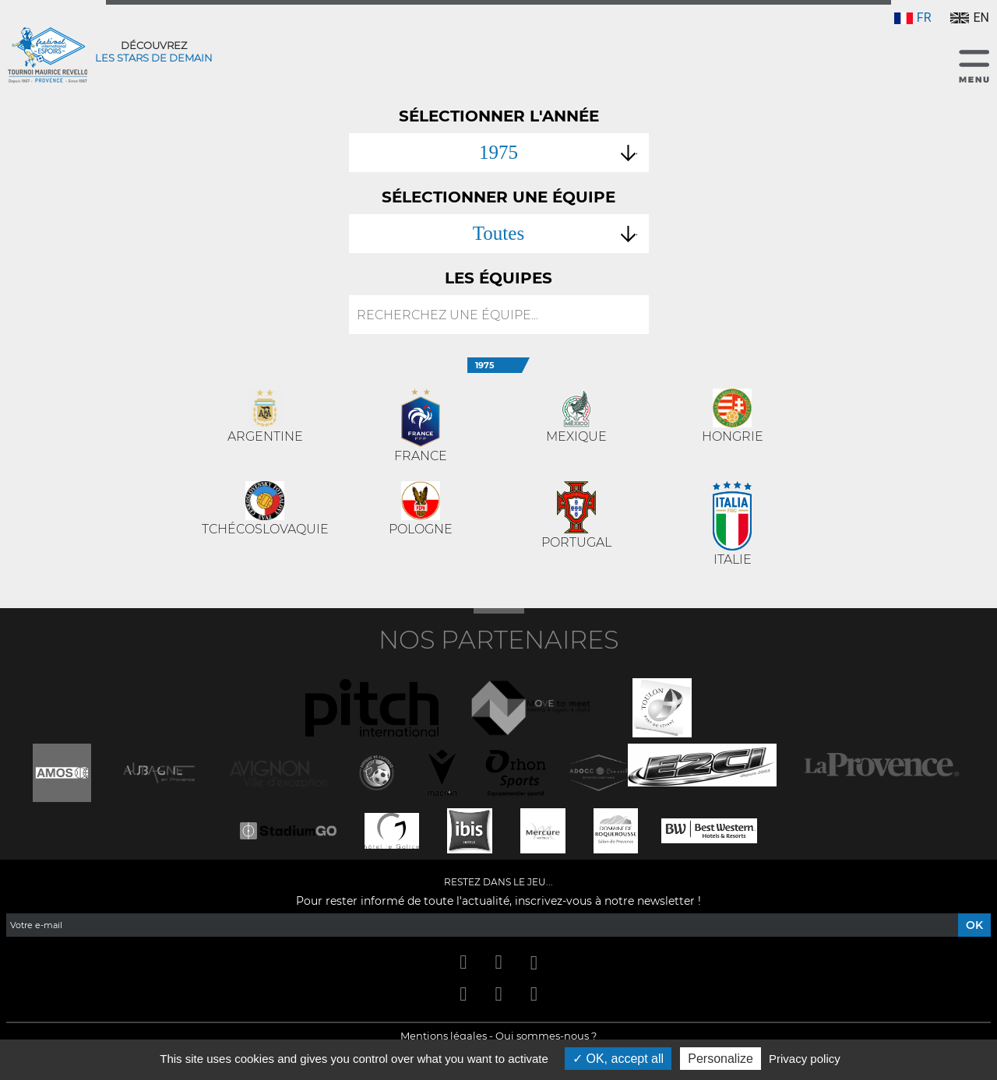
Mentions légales (443, 1035)
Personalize (720, 1058)
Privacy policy (804, 1058)
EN (969, 17)
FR (913, 17)
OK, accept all (618, 1058)
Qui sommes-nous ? (546, 1035)
